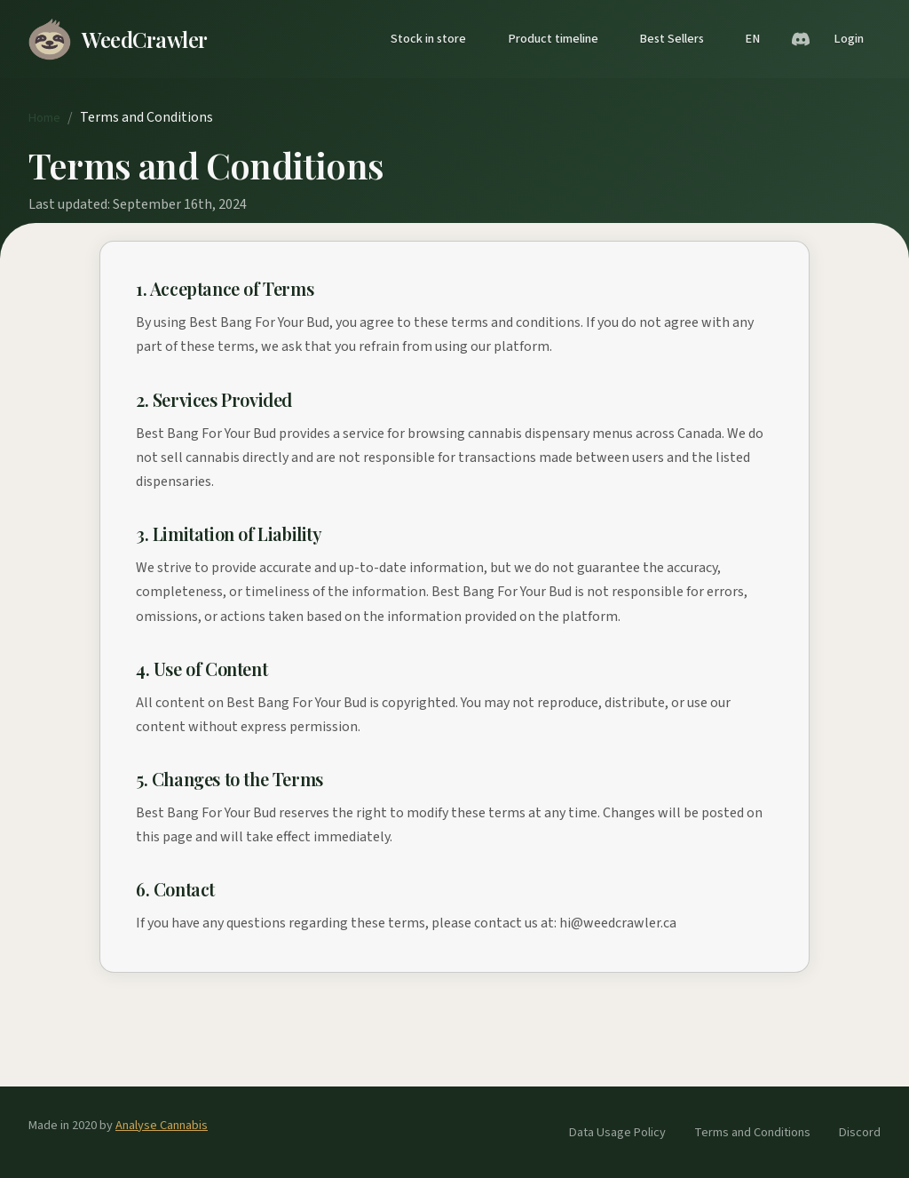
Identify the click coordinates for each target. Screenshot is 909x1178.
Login (849, 38)
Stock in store (428, 38)
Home (44, 117)
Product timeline (553, 38)
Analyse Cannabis (161, 1125)
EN (752, 38)
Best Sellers (671, 38)
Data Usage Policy (617, 1132)
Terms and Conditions (752, 1132)
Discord (860, 1132)
